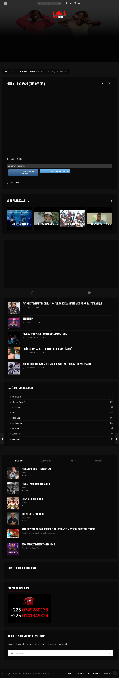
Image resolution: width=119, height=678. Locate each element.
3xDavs (24, 503)
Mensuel (99, 461)
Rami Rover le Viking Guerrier (33, 533)
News (80, 673)
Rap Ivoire (17, 418)
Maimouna (17, 423)
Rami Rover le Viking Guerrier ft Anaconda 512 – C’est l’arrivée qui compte (58, 529)
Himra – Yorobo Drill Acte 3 (36, 484)
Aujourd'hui (46, 461)
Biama (17, 407)
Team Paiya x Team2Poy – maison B (38, 544)
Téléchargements (92, 673)
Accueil (71, 673)
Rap (14, 412)
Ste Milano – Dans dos (33, 514)
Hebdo (73, 461)
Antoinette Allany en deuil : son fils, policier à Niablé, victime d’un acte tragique (62, 303)
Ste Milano (26, 518)
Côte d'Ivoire (15, 397)
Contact (106, 673)
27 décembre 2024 (31, 338)
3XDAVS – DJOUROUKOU (32, 499)
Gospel (15, 428)
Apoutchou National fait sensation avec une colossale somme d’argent (58, 364)
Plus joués (20, 461)
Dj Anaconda (50, 533)
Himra (11, 159)
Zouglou (16, 434)
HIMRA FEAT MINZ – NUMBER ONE (36, 468)
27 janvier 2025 (29, 322)
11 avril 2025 (29, 307)
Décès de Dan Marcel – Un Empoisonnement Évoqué (47, 349)
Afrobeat (16, 439)
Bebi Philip (28, 318)
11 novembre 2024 (31, 368)
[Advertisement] (59, 42)
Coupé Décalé (18, 402)
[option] (20, 218)
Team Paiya (26, 548)
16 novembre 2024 (31, 353)
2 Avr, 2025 (14, 183)
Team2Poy (36, 548)
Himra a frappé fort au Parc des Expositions (45, 334)
